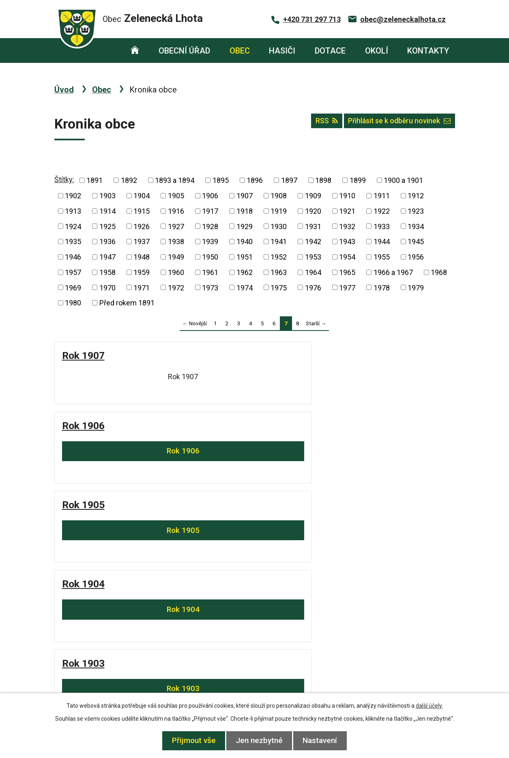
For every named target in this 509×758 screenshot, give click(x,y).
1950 (210, 257)
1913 (73, 211)
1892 (129, 180)
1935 (73, 241)
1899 (358, 180)
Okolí (376, 51)
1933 (382, 226)
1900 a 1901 (403, 180)
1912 (416, 195)
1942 (313, 241)
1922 (382, 211)
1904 (141, 195)
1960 (176, 272)
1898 (323, 180)
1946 (73, 257)
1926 (141, 226)
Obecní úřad (184, 51)
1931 (313, 226)
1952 (279, 257)
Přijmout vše (189, 740)
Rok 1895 (389, 526)
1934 (416, 226)
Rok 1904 (389, 355)
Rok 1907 (83, 355)
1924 (73, 226)
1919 (279, 211)
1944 (382, 241)
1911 (382, 195)
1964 (313, 272)
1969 (73, 287)
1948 (141, 257)
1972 (176, 287)
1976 (313, 287)
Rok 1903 (83, 434)
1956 (416, 257)
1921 (347, 211)
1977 (347, 287)
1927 (176, 226)
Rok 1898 (83, 526)
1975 (279, 287)
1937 (141, 241)
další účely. (429, 705)
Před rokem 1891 (127, 302)
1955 (382, 257)
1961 (210, 272)
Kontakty (428, 51)
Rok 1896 (287, 526)
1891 (94, 180)
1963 (279, 272)
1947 (107, 257)
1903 (107, 195)
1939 (210, 241)
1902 (73, 195)
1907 (244, 195)
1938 (176, 241)
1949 (176, 257)
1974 (244, 287)
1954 (347, 257)
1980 (73, 302)
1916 (176, 211)
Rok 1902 (185, 434)
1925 (107, 226)
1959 (141, 272)
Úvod (135, 50)
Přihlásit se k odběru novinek (394, 124)
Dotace (330, 51)
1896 (255, 180)
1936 (107, 241)
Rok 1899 (389, 434)
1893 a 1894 (174, 180)
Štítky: (64, 179)
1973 (210, 287)
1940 (244, 241)
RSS (313, 124)
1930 (279, 226)
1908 (279, 195)
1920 (313, 211)
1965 (347, 272)
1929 (244, 226)
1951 (244, 257)
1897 (289, 180)
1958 (107, 272)
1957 (73, 272)
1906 (210, 195)
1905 (176, 195)
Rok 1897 (185, 526)
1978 (382, 287)
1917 (210, 211)
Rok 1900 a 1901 (303, 434)
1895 (221, 180)
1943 (347, 241)
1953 (313, 257)
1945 (416, 241)
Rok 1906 (185, 355)
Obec (240, 51)
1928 (210, 226)
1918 (244, 211)
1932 (347, 226)
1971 (141, 287)
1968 (439, 272)
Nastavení (324, 740)
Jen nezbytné (259, 740)
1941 (279, 241)
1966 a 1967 (393, 272)
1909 (313, 195)
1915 (141, 211)
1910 (347, 195)
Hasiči (282, 51)
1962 (244, 272)
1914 (107, 211)
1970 (107, 287)
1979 (416, 287)
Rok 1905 (287, 355)
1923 (416, 211)
